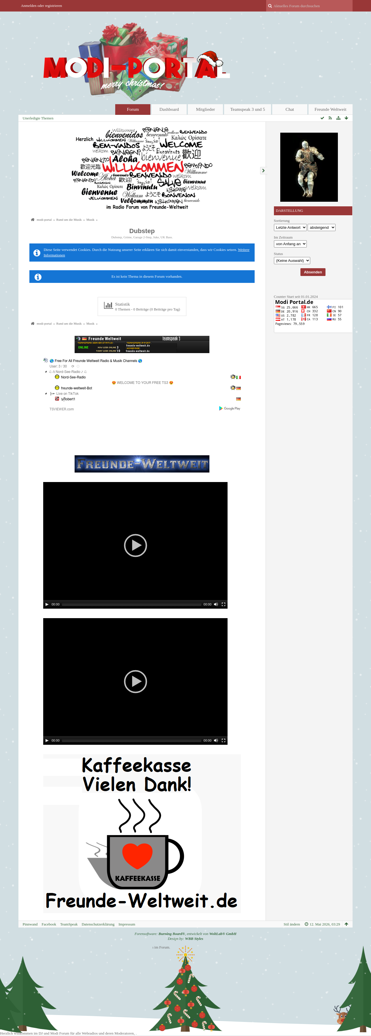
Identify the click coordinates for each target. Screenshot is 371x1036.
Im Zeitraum (283, 237)
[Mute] (216, 604)
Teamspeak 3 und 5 (247, 109)
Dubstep (142, 231)
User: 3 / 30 (58, 366)
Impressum (126, 924)
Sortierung (282, 220)
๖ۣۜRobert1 (68, 399)
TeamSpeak (68, 924)
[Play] (47, 604)
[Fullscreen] (223, 604)
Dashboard (169, 109)
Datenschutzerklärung (98, 924)
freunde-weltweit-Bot (76, 388)
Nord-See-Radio (73, 377)
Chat (289, 109)
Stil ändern (292, 924)
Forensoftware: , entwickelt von (185, 934)
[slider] (131, 604)
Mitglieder (205, 109)
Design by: (185, 938)
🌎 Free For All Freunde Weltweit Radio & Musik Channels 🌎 (96, 361)
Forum (133, 109)
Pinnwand (29, 924)
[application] (135, 545)
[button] (135, 545)
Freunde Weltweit (331, 109)
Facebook (48, 924)
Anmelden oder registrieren (41, 5)
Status (278, 254)
